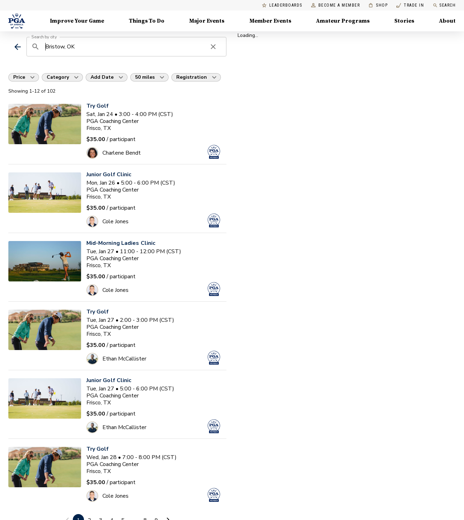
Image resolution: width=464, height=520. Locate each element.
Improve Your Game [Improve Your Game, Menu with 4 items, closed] (77, 20)
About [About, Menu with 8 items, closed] (447, 20)
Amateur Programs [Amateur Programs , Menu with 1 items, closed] (343, 20)
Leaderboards (282, 5)
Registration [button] (191, 77)
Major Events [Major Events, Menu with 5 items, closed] (206, 20)
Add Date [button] (102, 77)
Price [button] (19, 77)
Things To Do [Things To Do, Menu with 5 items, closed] (146, 20)
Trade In (410, 5)
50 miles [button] (145, 77)
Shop (378, 5)
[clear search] (213, 46)
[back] (17, 47)
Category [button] (58, 77)
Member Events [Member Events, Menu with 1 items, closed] (270, 20)
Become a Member (335, 5)
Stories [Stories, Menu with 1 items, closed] (404, 20)
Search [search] (444, 5)
